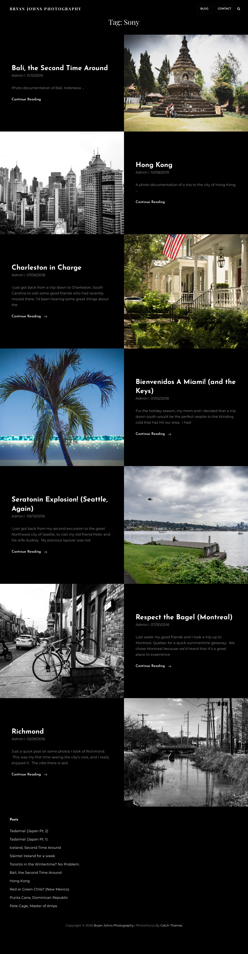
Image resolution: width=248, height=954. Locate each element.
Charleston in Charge (48, 276)
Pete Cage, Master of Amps (33, 923)
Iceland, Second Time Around (35, 865)
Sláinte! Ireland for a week (32, 873)
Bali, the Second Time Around (36, 890)
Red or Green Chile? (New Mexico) (39, 907)
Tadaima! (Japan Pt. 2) (29, 848)
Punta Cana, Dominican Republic (39, 915)
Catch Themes (171, 943)
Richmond (28, 749)
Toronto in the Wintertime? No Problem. (45, 882)
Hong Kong (155, 173)
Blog (205, 8)
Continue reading (29, 325)
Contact (224, 8)
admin (17, 84)
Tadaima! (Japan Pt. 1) (29, 857)
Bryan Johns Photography (46, 8)
